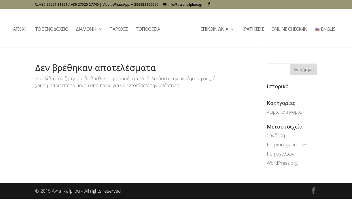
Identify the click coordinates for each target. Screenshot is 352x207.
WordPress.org (282, 163)
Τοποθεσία (148, 29)
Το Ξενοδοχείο (51, 29)
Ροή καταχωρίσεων (287, 144)
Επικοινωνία (214, 29)
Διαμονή (86, 29)
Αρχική (20, 29)
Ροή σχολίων (280, 154)
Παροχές (118, 29)
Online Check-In (289, 29)
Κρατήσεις (252, 29)
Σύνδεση (276, 135)
